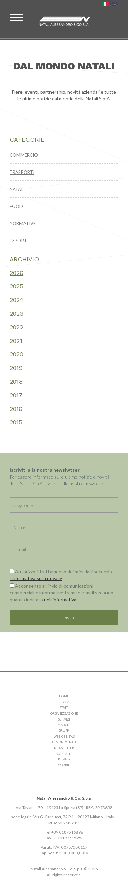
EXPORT (18, 240)
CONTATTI (64, 754)
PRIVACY (64, 759)
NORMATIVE (23, 223)
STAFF (64, 708)
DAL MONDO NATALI (64, 742)
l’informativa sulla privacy (36, 578)
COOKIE (64, 765)
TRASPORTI (22, 172)
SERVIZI (64, 719)
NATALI (17, 189)
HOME (64, 696)
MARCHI (64, 725)
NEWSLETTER (64, 748)
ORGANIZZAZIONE (64, 713)
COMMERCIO (24, 155)
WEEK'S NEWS (64, 736)
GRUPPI (64, 730)
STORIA (64, 702)
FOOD (16, 206)
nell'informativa (60, 599)
